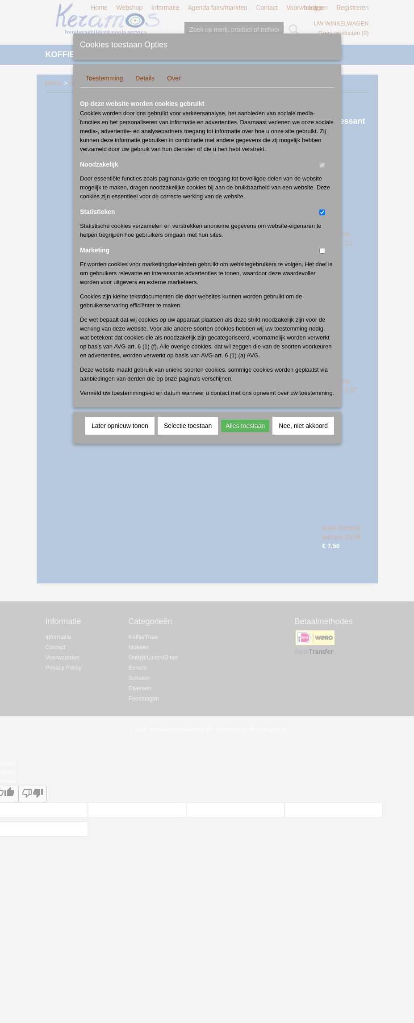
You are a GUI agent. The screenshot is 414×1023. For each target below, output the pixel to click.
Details (145, 78)
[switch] (322, 165)
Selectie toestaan (188, 425)
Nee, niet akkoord (303, 425)
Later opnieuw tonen (120, 425)
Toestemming (104, 78)
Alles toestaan (245, 425)
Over (173, 78)
